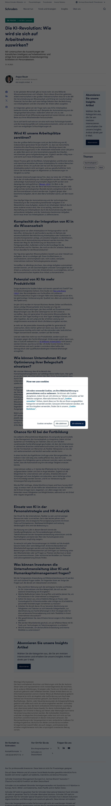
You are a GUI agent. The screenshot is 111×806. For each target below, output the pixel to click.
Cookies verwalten (44, 423)
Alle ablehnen (61, 423)
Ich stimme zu (78, 423)
